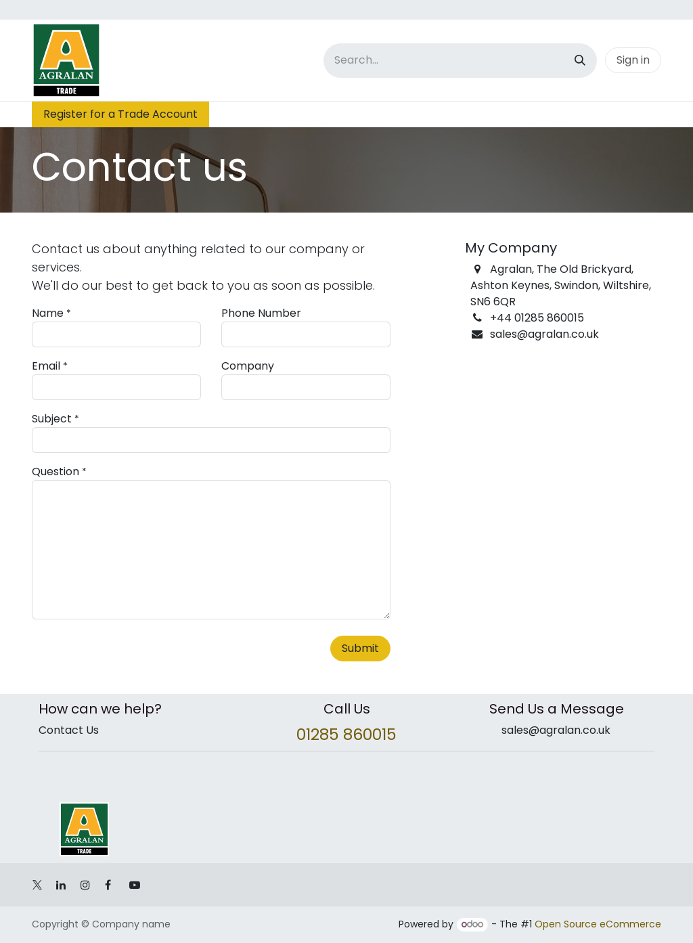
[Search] (580, 60)
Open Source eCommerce (598, 924)
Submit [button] (360, 648)
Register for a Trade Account (120, 114)
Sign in (633, 60)
